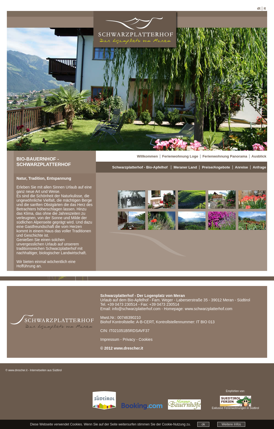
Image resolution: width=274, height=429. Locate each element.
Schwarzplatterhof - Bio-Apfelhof (139, 167)
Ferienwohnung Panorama (224, 156)
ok (203, 424)
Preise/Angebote (216, 167)
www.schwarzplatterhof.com (208, 309)
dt (258, 8)
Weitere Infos (231, 424)
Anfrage (259, 167)
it (265, 8)
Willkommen (147, 156)
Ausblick (259, 156)
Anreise (241, 167)
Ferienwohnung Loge (180, 156)
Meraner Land (185, 167)
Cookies (146, 339)
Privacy (129, 339)
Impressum (109, 339)
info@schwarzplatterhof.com (136, 309)
